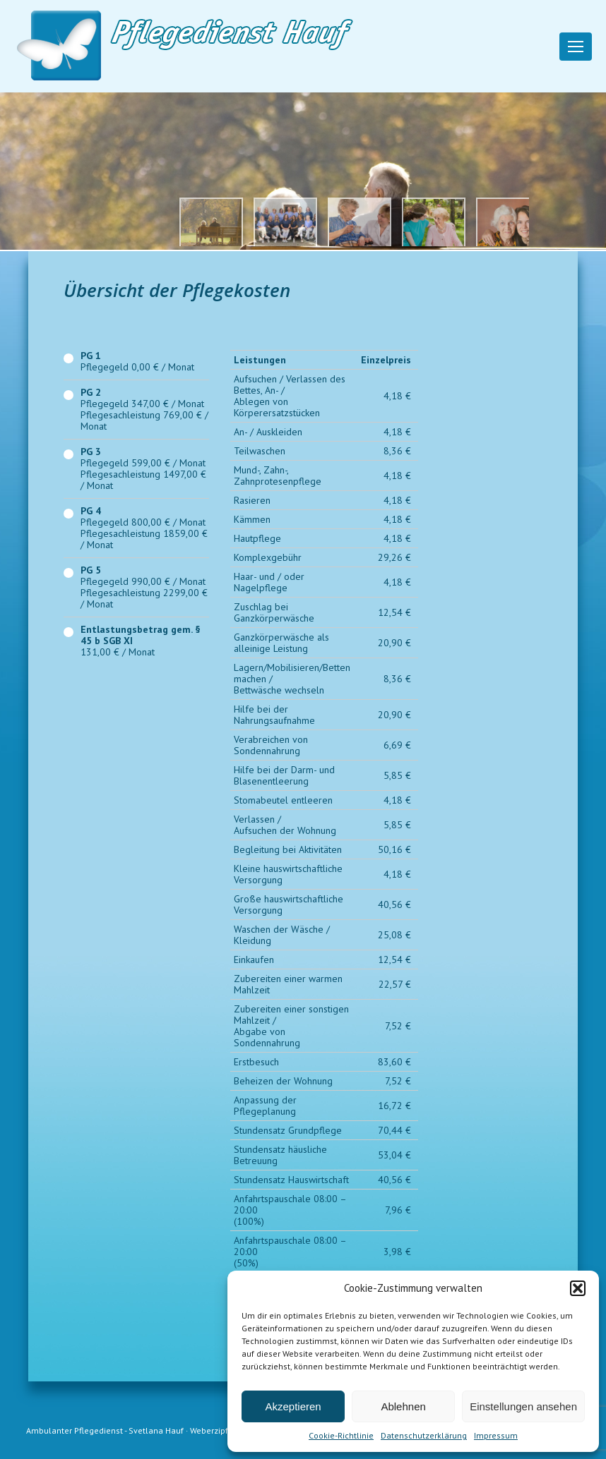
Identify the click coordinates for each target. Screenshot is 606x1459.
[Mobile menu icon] (575, 46)
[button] (578, 1288)
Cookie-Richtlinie (341, 1435)
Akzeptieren (293, 1406)
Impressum (496, 1435)
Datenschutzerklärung (424, 1435)
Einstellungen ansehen (523, 1406)
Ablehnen (403, 1406)
